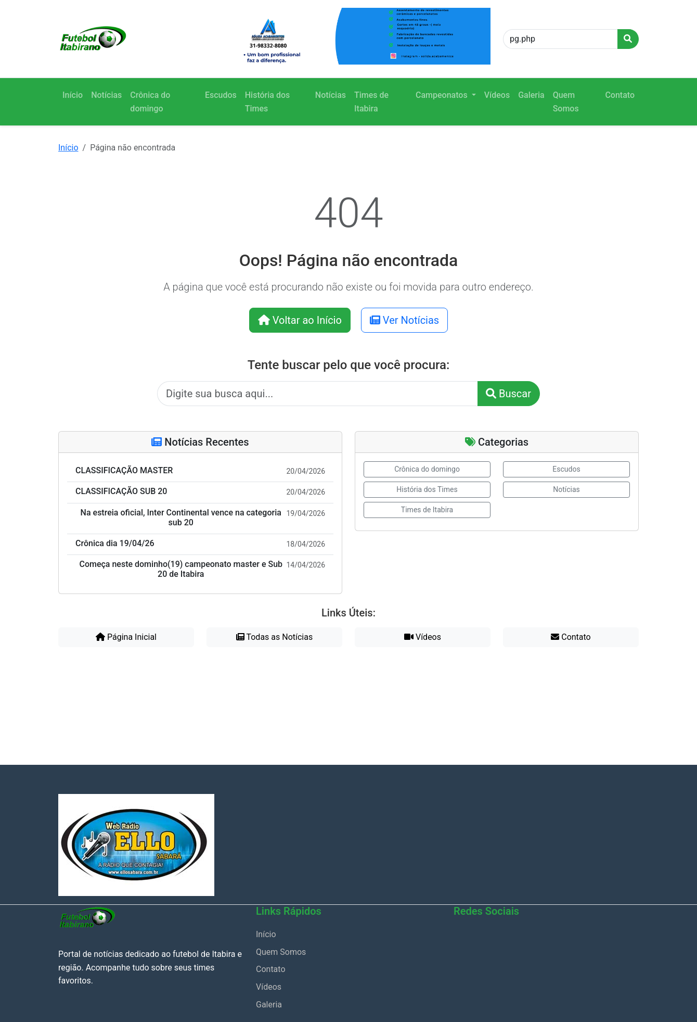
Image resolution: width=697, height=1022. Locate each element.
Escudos (221, 95)
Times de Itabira (371, 101)
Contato (620, 95)
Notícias (106, 95)
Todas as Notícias (274, 637)
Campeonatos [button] (443, 95)
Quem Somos (566, 101)
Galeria (531, 95)
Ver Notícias (404, 320)
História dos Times (267, 101)
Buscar (508, 393)
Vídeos (497, 95)
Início (72, 95)
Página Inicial (126, 637)
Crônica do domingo (150, 101)
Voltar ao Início (300, 320)
